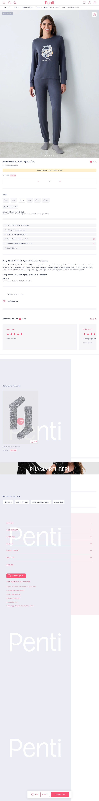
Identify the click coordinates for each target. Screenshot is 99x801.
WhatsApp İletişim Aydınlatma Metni (20, 606)
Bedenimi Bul (10, 207)
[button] (45, 155)
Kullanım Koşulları (13, 598)
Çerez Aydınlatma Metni (15, 590)
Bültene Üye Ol (17, 576)
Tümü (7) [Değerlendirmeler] (93, 319)
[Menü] (4, 2)
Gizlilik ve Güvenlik (13, 594)
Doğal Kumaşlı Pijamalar (41, 502)
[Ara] (9, 2)
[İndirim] (14, 2)
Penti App (10, 558)
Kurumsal (10, 537)
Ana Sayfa (7, 7)
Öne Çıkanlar (12, 530)
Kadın (16, 7)
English (9, 565)
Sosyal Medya (12, 551)
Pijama (38, 7)
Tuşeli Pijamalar (22, 502)
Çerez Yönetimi (11, 602)
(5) (94, 162)
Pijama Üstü (47, 7)
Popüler (10, 523)
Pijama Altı (8, 502)
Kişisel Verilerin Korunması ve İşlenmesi (21, 587)
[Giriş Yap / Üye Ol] (89, 2)
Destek (9, 544)
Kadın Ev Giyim (27, 7)
